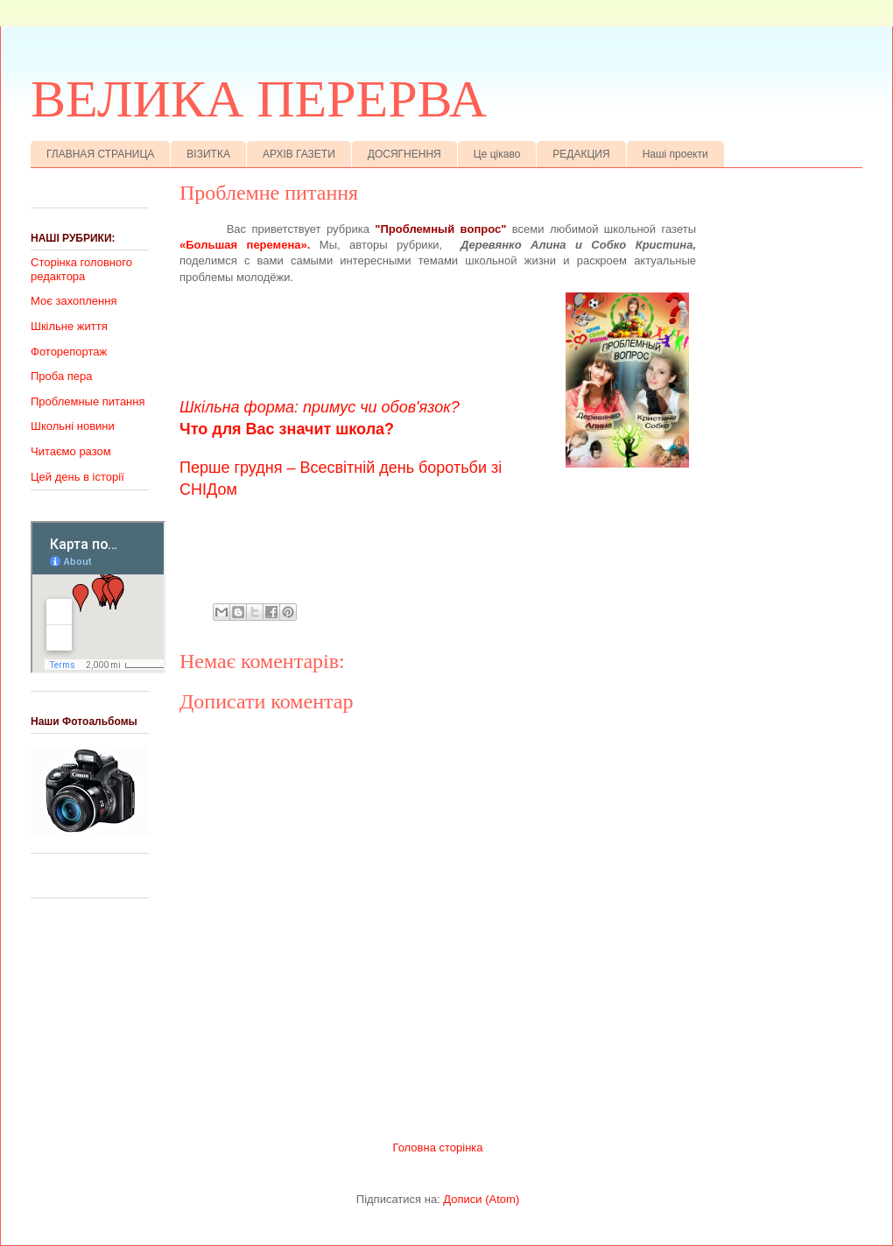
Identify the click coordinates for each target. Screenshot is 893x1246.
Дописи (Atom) (481, 1199)
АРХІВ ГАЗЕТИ (299, 154)
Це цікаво (497, 154)
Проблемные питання (88, 401)
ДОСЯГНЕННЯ (404, 154)
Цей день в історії (77, 476)
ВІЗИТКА (208, 154)
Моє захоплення (73, 300)
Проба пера (62, 376)
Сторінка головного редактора (81, 269)
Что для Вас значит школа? (286, 429)
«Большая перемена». (244, 244)
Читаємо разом (71, 451)
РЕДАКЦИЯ (580, 154)
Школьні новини (73, 426)
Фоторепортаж (69, 351)
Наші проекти (675, 154)
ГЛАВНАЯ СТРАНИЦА (100, 154)
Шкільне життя (69, 326)
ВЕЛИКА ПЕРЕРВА (259, 99)
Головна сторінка (437, 1147)
